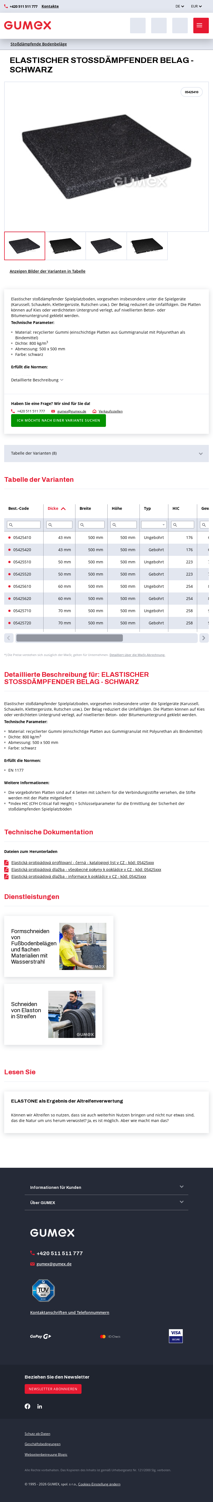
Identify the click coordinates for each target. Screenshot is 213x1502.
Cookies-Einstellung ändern (99, 1484)
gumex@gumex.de (71, 411)
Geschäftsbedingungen (42, 1444)
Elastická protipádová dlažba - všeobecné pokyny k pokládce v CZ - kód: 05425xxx (86, 869)
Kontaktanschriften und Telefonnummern (69, 1312)
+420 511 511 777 (23, 6)
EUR (194, 6)
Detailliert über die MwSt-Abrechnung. (137, 655)
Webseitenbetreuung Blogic (46, 1454)
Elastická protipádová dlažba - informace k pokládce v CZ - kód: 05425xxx (78, 876)
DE (178, 6)
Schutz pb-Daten (37, 1433)
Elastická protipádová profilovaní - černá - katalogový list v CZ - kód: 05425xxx (82, 862)
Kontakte (49, 6)
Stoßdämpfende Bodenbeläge (39, 44)
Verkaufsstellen (111, 411)
